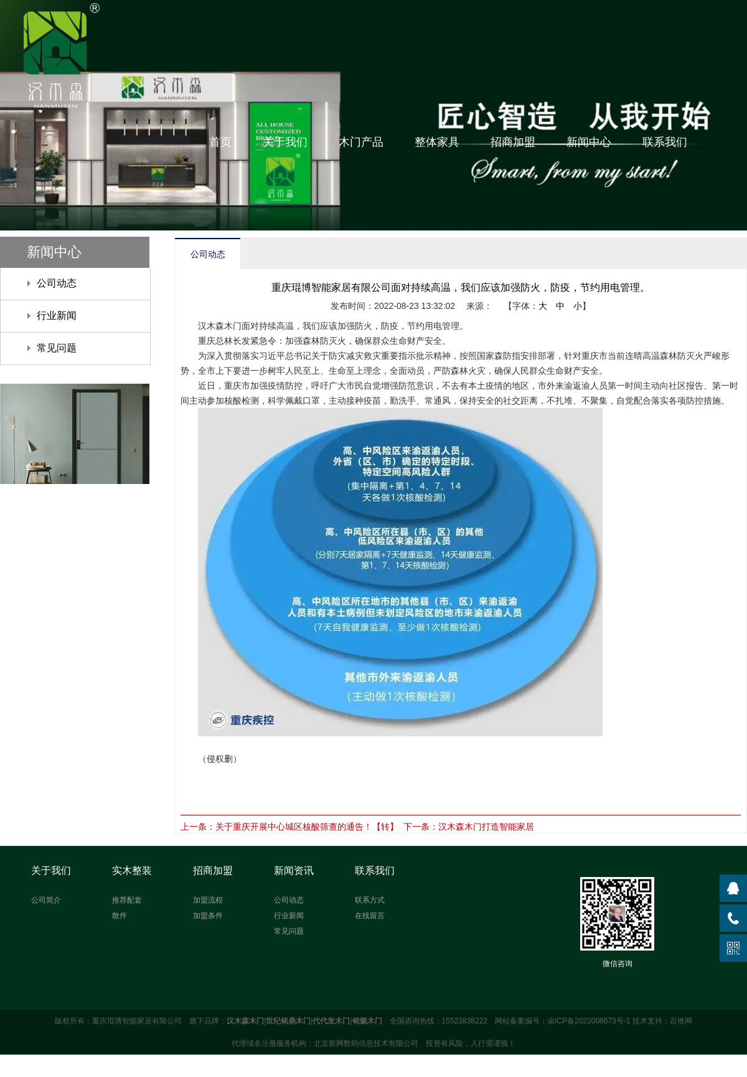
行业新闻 (57, 315)
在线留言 (370, 915)
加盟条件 (208, 915)
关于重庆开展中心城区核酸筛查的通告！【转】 (306, 827)
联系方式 (370, 900)
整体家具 (437, 142)
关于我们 (285, 142)
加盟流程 (208, 900)
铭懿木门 (367, 1021)
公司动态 (57, 283)
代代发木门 (331, 1021)
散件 (119, 915)
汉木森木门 (245, 1021)
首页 (220, 142)
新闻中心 (588, 142)
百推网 (681, 1021)
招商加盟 (513, 142)
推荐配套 (127, 900)
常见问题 (57, 348)
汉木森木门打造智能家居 (486, 827)
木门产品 (361, 142)
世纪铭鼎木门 (288, 1021)
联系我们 (664, 142)
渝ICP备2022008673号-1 (588, 1021)
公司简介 (46, 900)
